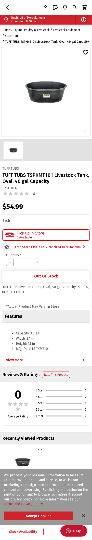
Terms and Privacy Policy (24, 504)
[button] (84, 20)
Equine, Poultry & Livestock (31, 30)
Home (6, 30)
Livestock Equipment (66, 30)
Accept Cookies (38, 516)
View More (46, 360)
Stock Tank (12, 36)
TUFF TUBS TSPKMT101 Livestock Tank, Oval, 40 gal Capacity (47, 41)
